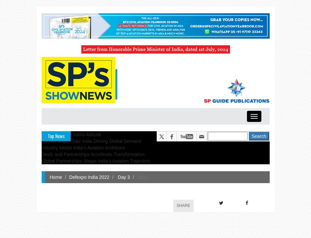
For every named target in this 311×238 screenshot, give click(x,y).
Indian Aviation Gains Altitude (71, 134)
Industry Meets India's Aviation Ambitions (83, 147)
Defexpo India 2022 (89, 177)
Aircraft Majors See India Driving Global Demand (91, 141)
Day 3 (123, 177)
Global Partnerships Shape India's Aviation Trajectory (96, 161)
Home (56, 177)
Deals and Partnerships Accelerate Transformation (93, 154)
